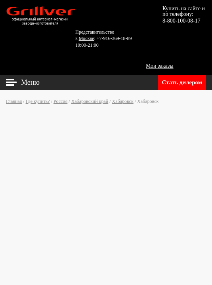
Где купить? (38, 101)
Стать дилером (182, 82)
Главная (14, 101)
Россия (60, 101)
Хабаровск (123, 101)
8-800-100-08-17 (181, 21)
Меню (30, 82)
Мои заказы (160, 66)
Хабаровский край (90, 101)
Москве (86, 38)
